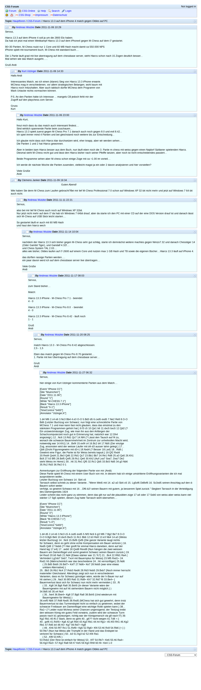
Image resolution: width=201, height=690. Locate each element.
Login (66, 10)
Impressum (40, 15)
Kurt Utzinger (29, 71)
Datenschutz (58, 15)
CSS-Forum (34, 21)
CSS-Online (26, 10)
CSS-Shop (23, 15)
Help (41, 10)
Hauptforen (19, 21)
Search (54, 10)
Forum (10, 10)
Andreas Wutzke (25, 27)
